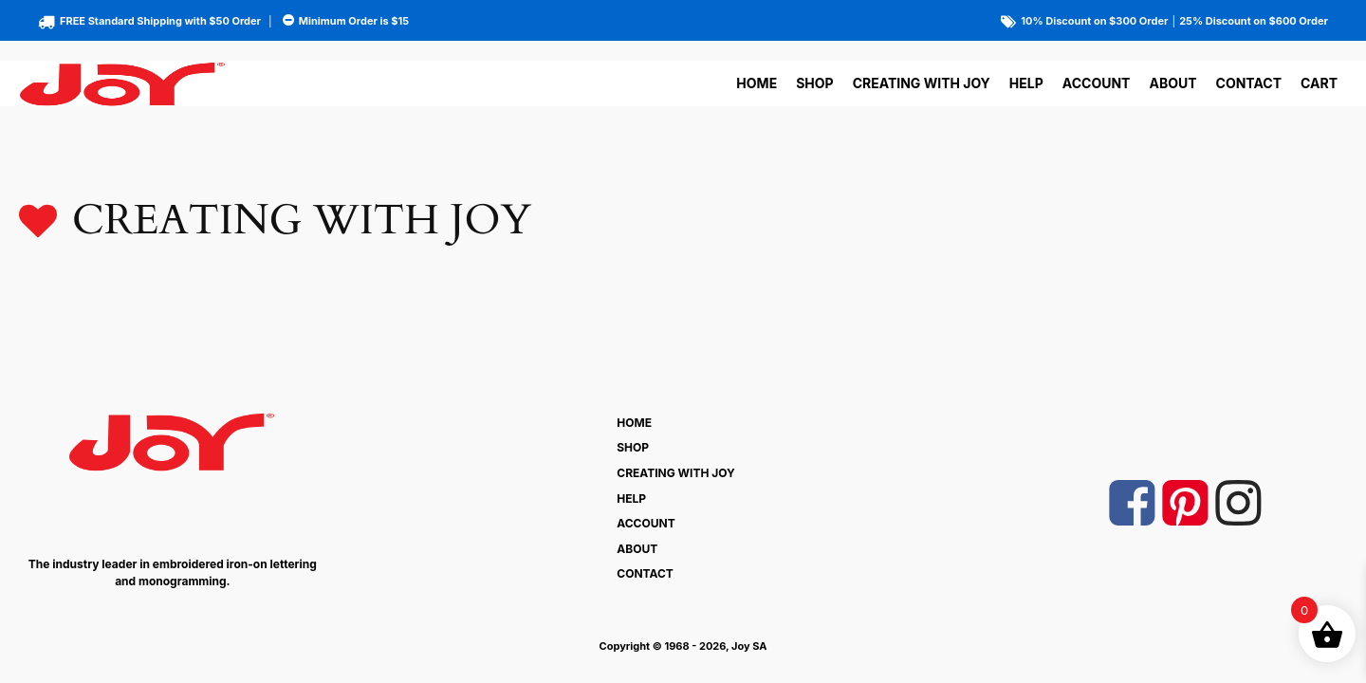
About (1172, 83)
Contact (1249, 83)
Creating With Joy (921, 83)
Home (756, 83)
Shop (814, 83)
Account (1096, 83)
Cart (1319, 83)
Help (1026, 83)
